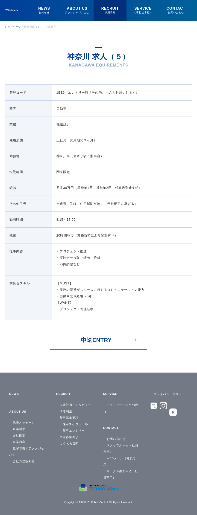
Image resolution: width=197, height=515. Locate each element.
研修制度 (66, 410)
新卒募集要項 (69, 416)
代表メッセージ (24, 420)
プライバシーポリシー (169, 394)
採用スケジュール (75, 423)
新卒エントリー (74, 429)
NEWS (14, 393)
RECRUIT (64, 393)
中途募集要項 (69, 436)
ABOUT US (18, 410)
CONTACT (111, 426)
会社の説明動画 (24, 459)
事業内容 (19, 439)
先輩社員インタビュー (75, 403)
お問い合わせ (116, 436)
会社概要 (19, 433)
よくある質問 (69, 442)
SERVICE (110, 393)
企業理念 (19, 426)
